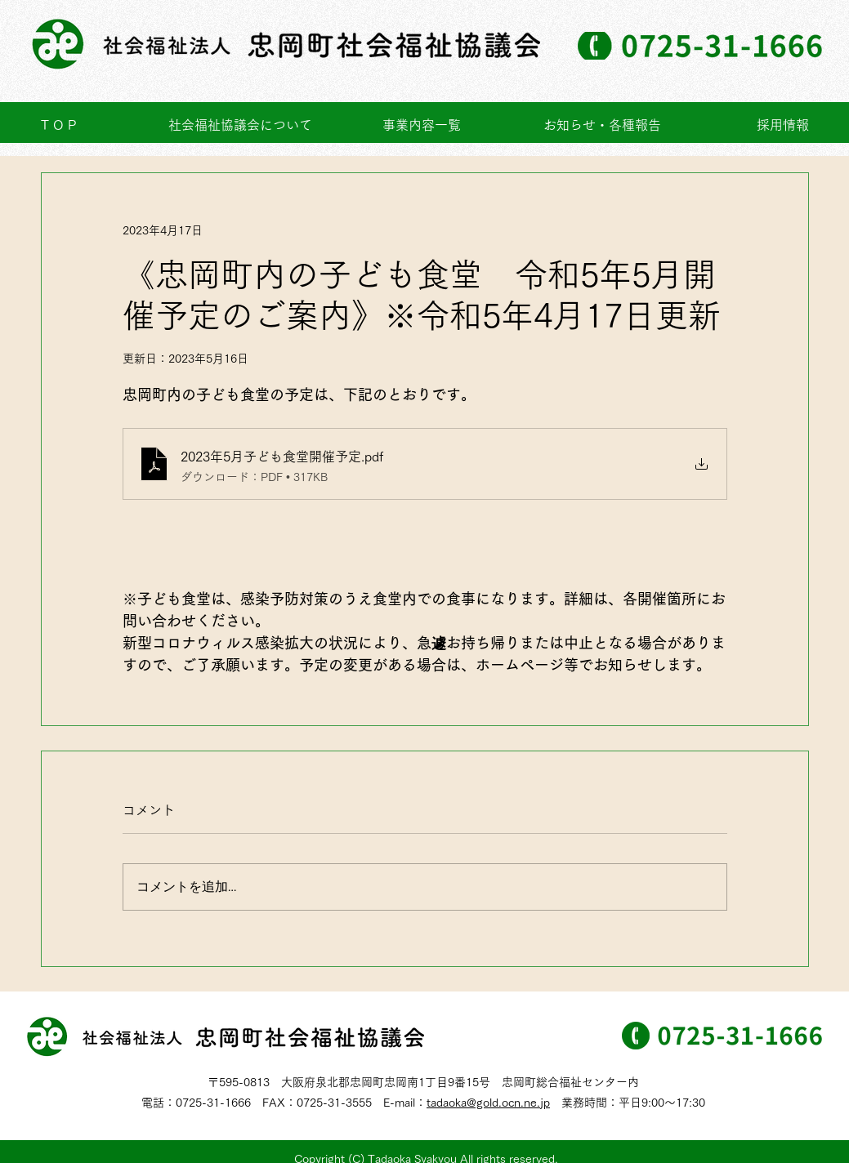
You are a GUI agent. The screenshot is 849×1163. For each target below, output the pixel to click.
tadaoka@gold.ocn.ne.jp (488, 1102)
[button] (421, 125)
